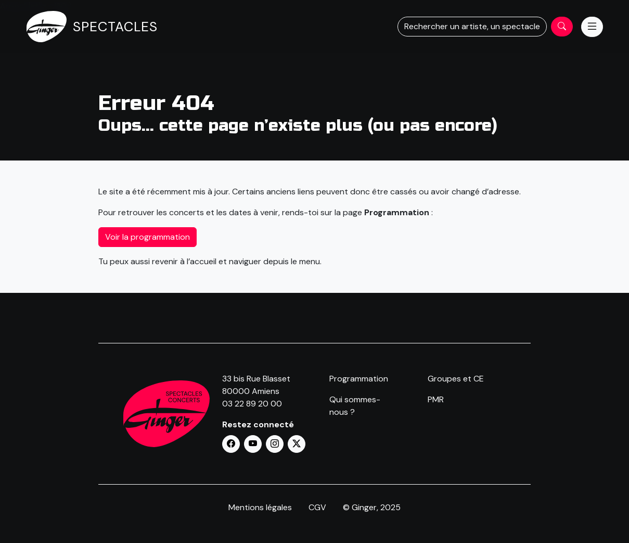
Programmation (358, 378)
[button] (231, 444)
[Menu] (592, 27)
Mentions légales (260, 507)
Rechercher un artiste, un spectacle (472, 26)
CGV (317, 507)
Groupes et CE (456, 378)
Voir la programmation (147, 236)
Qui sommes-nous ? (354, 405)
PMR (436, 399)
